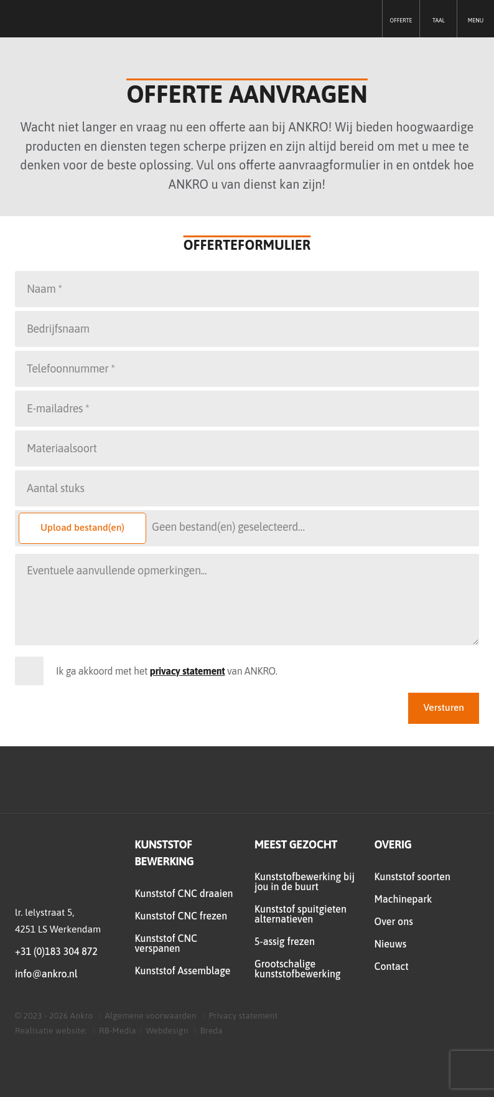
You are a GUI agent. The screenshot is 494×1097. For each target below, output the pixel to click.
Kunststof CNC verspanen (166, 943)
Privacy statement (242, 1015)
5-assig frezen (284, 941)
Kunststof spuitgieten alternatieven (300, 913)
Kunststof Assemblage (183, 970)
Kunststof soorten (412, 876)
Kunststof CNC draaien (184, 893)
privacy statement (187, 671)
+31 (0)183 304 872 (56, 951)
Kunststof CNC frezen (181, 915)
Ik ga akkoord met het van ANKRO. (166, 671)
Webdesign (168, 1030)
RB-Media (117, 1030)
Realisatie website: (52, 1030)
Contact (392, 966)
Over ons (394, 921)
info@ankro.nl (46, 973)
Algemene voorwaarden (151, 1015)
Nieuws (391, 943)
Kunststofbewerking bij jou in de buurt (304, 881)
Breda (211, 1030)
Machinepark (403, 899)
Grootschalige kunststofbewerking (297, 968)
